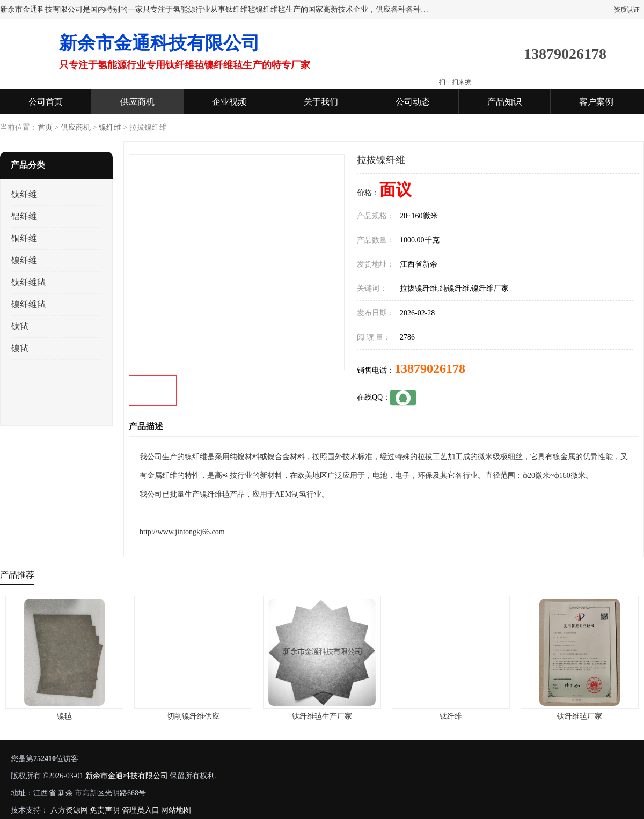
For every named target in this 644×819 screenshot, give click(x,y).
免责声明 (105, 810)
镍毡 (19, 348)
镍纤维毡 (28, 304)
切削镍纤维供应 (193, 716)
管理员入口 (140, 810)
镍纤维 (110, 127)
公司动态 (413, 101)
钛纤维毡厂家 (579, 716)
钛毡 (19, 326)
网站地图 (176, 810)
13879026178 (429, 368)
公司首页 (45, 101)
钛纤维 (24, 194)
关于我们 (321, 101)
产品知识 (504, 101)
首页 (45, 127)
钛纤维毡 (28, 282)
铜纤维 (24, 238)
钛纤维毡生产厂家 (322, 716)
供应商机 (137, 101)
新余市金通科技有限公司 (126, 776)
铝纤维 (24, 216)
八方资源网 (69, 810)
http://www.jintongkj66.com (182, 532)
